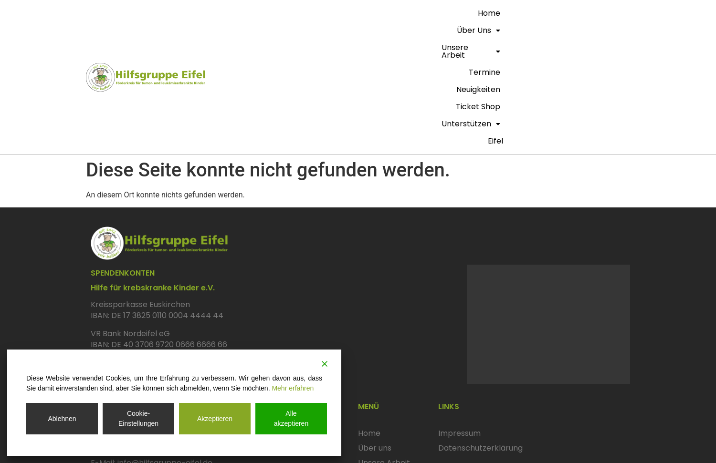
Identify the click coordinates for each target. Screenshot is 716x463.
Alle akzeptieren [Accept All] (291, 418)
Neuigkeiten (482, 13)
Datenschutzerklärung (480, 337)
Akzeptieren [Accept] (214, 418)
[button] (320, 13)
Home (278, 13)
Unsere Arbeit (380, 13)
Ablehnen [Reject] (62, 418)
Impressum (459, 323)
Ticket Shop (535, 13)
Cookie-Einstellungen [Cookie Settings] (138, 418)
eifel (619, 30)
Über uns (320, 13)
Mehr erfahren (293, 388)
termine (436, 13)
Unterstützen (595, 13)
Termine (374, 367)
